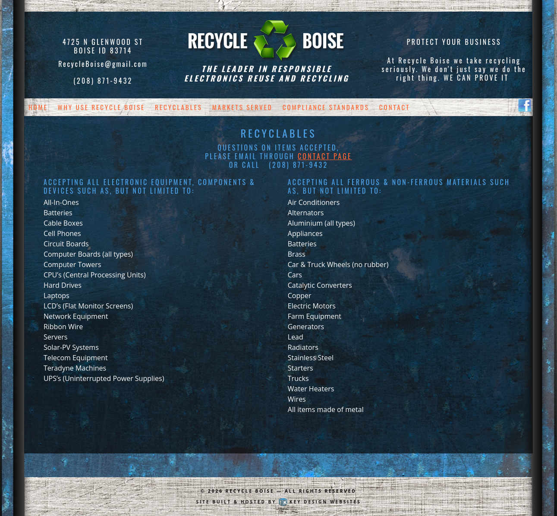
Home (38, 107)
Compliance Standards (326, 107)
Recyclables (178, 107)
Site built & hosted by (278, 502)
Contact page (325, 156)
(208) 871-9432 (102, 81)
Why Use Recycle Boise (101, 107)
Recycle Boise (250, 491)
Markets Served (242, 107)
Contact (394, 107)
